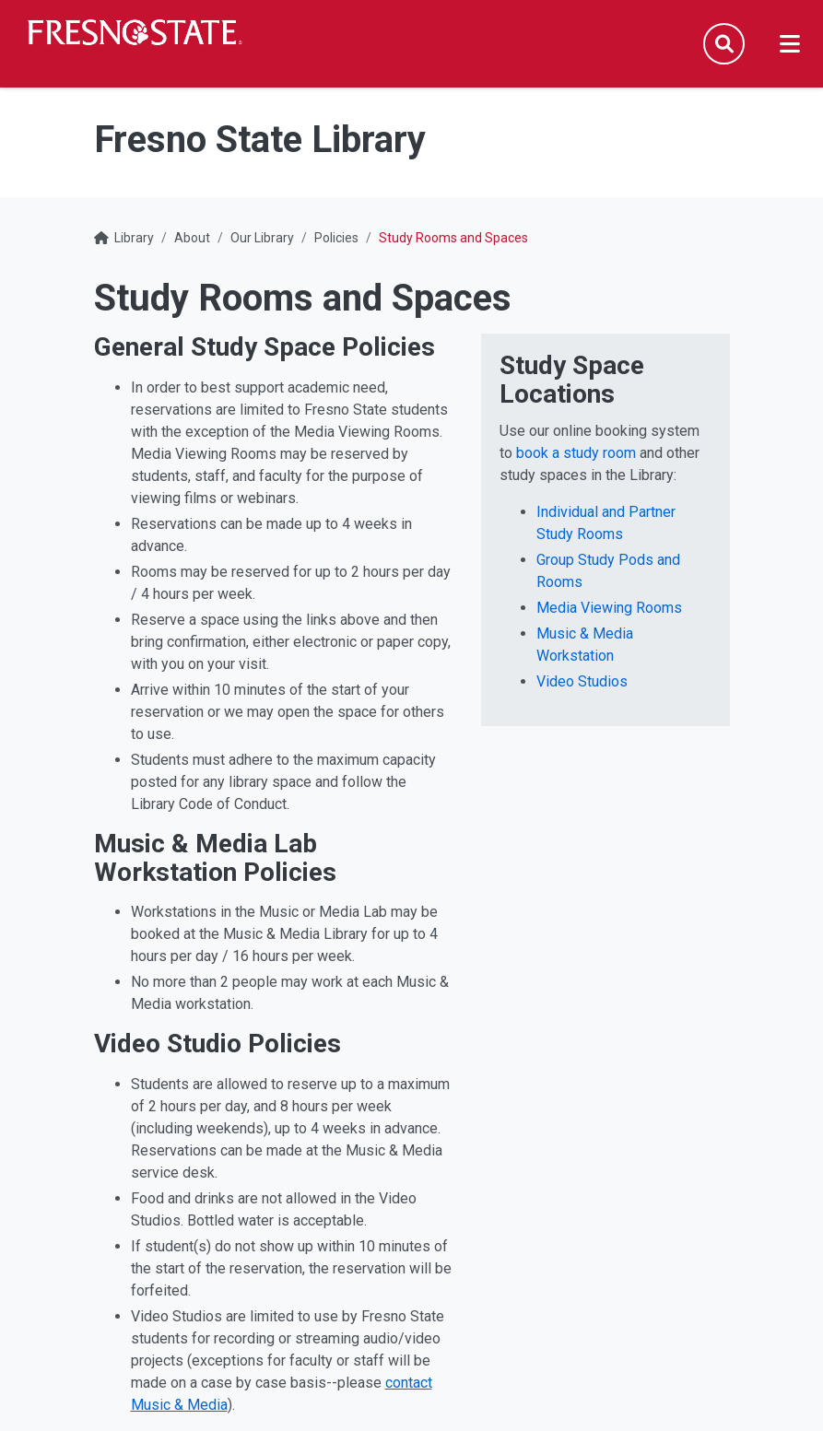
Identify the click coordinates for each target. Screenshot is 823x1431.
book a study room (576, 453)
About (192, 237)
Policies (336, 237)
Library (134, 237)
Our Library (262, 237)
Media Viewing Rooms (609, 607)
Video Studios (582, 681)
